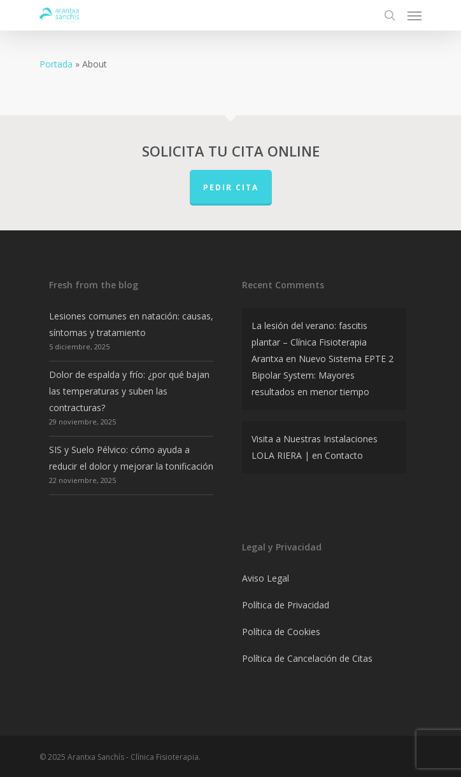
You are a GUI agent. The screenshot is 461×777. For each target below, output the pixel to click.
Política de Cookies (281, 632)
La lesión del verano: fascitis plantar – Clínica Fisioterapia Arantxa (309, 342)
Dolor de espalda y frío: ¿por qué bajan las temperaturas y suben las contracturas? (129, 391)
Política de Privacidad (285, 605)
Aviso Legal (265, 578)
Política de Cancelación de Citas (307, 658)
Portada (56, 64)
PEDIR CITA (231, 187)
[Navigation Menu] (415, 15)
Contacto (344, 455)
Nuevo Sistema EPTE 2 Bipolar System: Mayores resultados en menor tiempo (323, 375)
